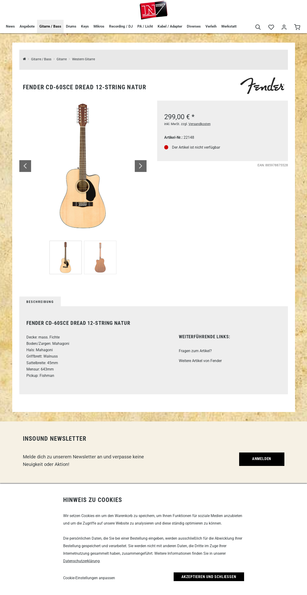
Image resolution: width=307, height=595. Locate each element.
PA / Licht (145, 26)
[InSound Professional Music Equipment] (24, 59)
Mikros (99, 26)
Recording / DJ (121, 26)
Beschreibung (40, 302)
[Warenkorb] (297, 27)
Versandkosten (199, 124)
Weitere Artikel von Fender (200, 361)
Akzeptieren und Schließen (208, 577)
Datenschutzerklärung (81, 561)
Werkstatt (229, 26)
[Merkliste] (271, 27)
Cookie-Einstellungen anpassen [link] (89, 578)
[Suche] (258, 27)
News (10, 26)
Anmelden (261, 458)
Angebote (27, 26)
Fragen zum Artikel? (195, 351)
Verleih (211, 26)
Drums (71, 26)
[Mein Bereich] (284, 27)
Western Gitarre (83, 59)
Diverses (194, 26)
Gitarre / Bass (50, 26)
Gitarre (62, 59)
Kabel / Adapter (170, 26)
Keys (85, 26)
